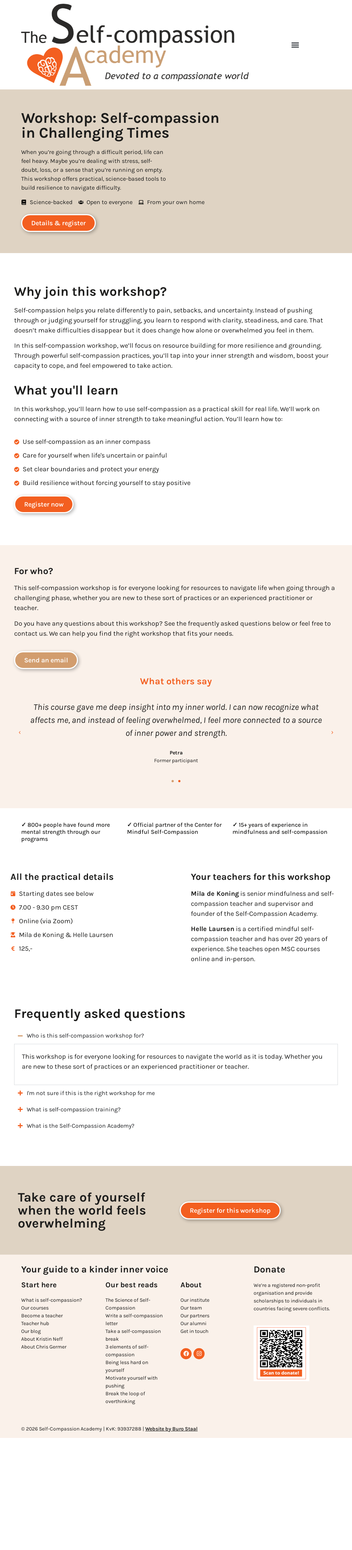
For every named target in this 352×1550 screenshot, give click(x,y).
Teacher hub (35, 1323)
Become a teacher (42, 1316)
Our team (191, 1308)
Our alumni (193, 1323)
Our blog (31, 1331)
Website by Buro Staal (171, 1429)
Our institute (194, 1300)
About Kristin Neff (42, 1339)
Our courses (35, 1308)
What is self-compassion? (51, 1300)
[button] (295, 45)
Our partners (194, 1316)
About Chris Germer (43, 1347)
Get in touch (194, 1331)
